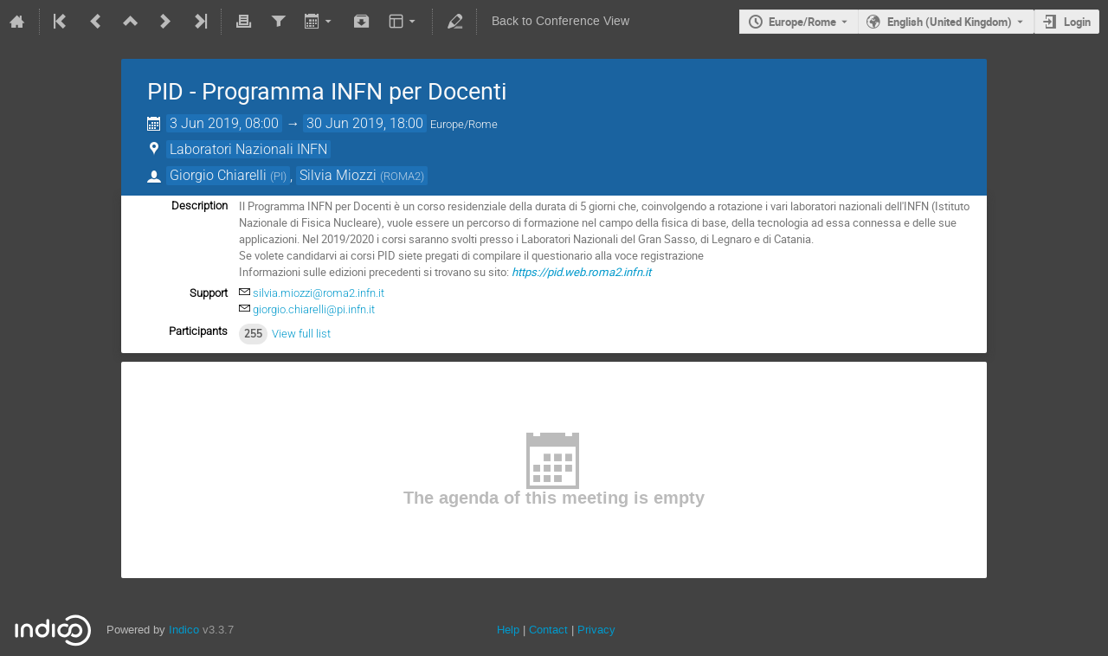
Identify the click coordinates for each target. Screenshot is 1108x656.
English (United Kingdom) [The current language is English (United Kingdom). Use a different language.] (949, 21)
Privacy (596, 629)
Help (508, 629)
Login (1077, 21)
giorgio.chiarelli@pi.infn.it (314, 309)
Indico (184, 629)
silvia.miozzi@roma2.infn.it (318, 292)
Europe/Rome (802, 21)
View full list (301, 333)
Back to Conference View (560, 21)
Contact (548, 629)
